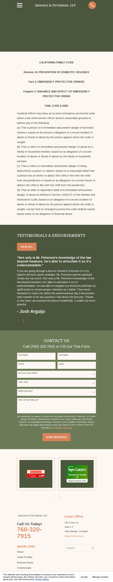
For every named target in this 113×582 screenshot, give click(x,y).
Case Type (23, 382)
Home (20, 552)
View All (27, 246)
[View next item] (23, 320)
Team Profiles (24, 557)
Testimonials (24, 568)
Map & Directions (74, 536)
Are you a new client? (28, 373)
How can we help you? (28, 400)
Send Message (56, 437)
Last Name (63, 355)
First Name (23, 355)
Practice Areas (25, 562)
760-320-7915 (29, 532)
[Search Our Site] (93, 548)
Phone (21, 364)
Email (61, 364)
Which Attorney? (25, 391)
